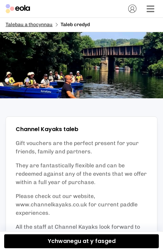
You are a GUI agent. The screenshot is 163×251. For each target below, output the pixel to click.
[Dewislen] (150, 9)
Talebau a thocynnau (29, 25)
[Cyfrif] (132, 9)
